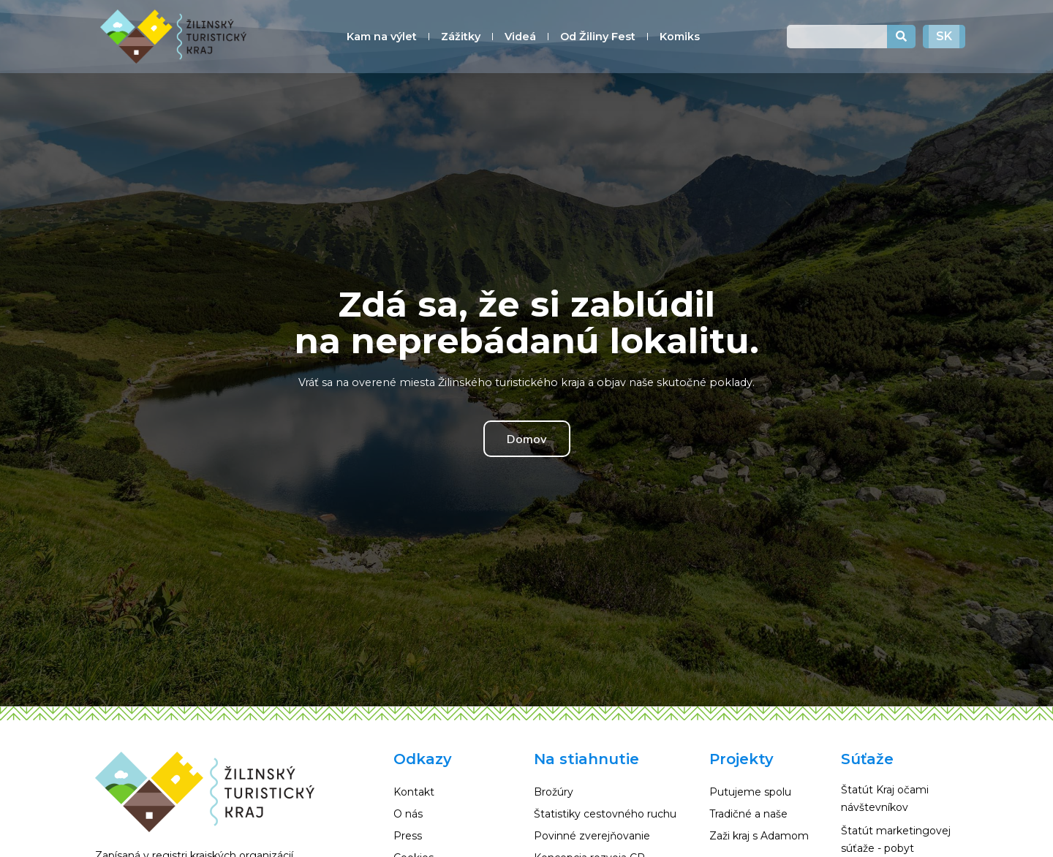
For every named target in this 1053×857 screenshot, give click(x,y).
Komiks (680, 36)
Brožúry (553, 792)
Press (407, 835)
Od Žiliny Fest (597, 36)
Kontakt (413, 792)
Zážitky (460, 36)
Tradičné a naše (748, 813)
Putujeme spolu (750, 792)
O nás (408, 813)
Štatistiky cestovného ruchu (605, 813)
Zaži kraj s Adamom (759, 835)
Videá (520, 36)
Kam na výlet (382, 36)
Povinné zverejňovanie (592, 835)
